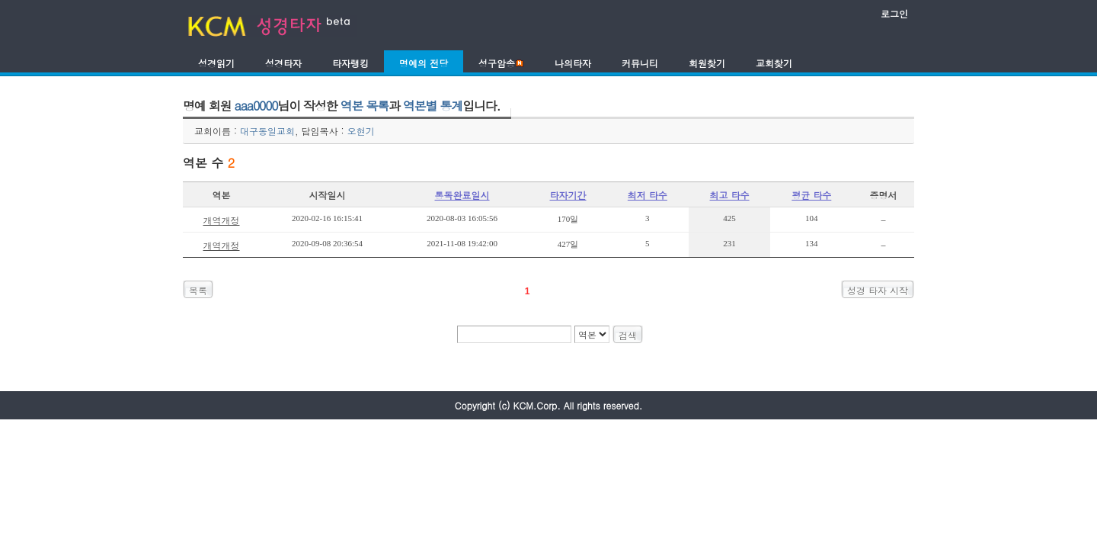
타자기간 (568, 194)
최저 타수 (647, 194)
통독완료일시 (462, 194)
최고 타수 (730, 194)
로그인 (894, 13)
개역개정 (221, 220)
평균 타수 (811, 194)
